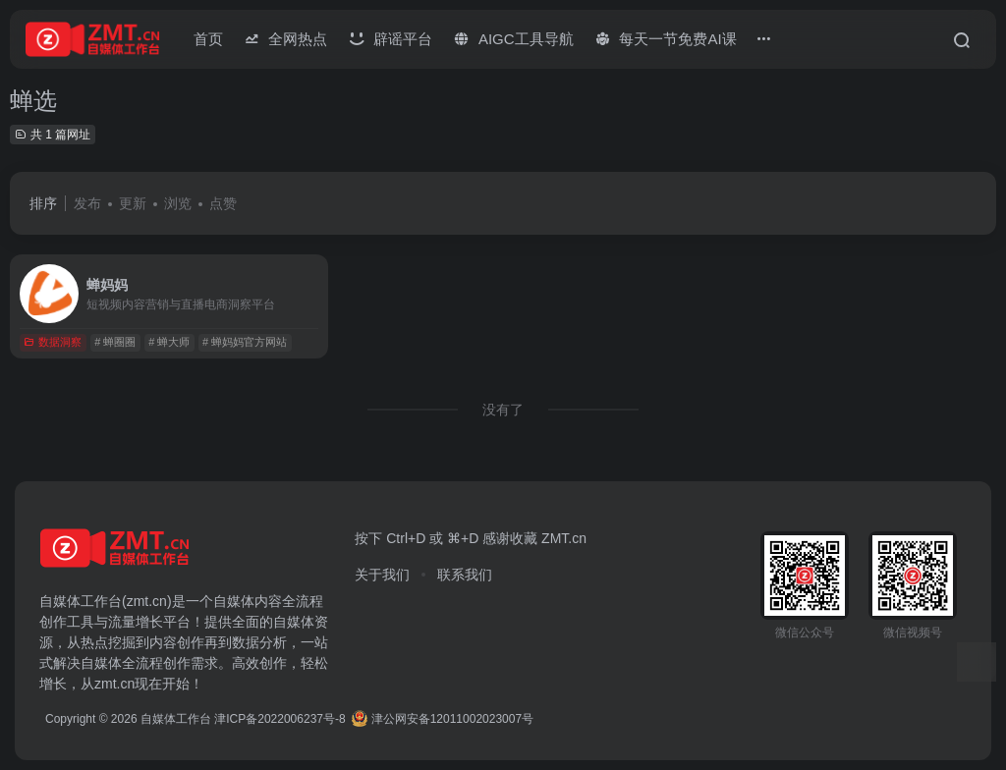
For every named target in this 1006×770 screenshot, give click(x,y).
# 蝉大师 (169, 342)
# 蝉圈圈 (115, 342)
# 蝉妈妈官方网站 (244, 342)
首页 (208, 38)
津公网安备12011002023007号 (442, 719)
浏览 (178, 203)
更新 (132, 203)
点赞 (223, 203)
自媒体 (233, 601)
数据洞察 (53, 342)
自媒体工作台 (175, 719)
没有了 (503, 409)
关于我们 (382, 574)
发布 (87, 203)
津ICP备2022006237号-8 (279, 719)
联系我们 (464, 574)
